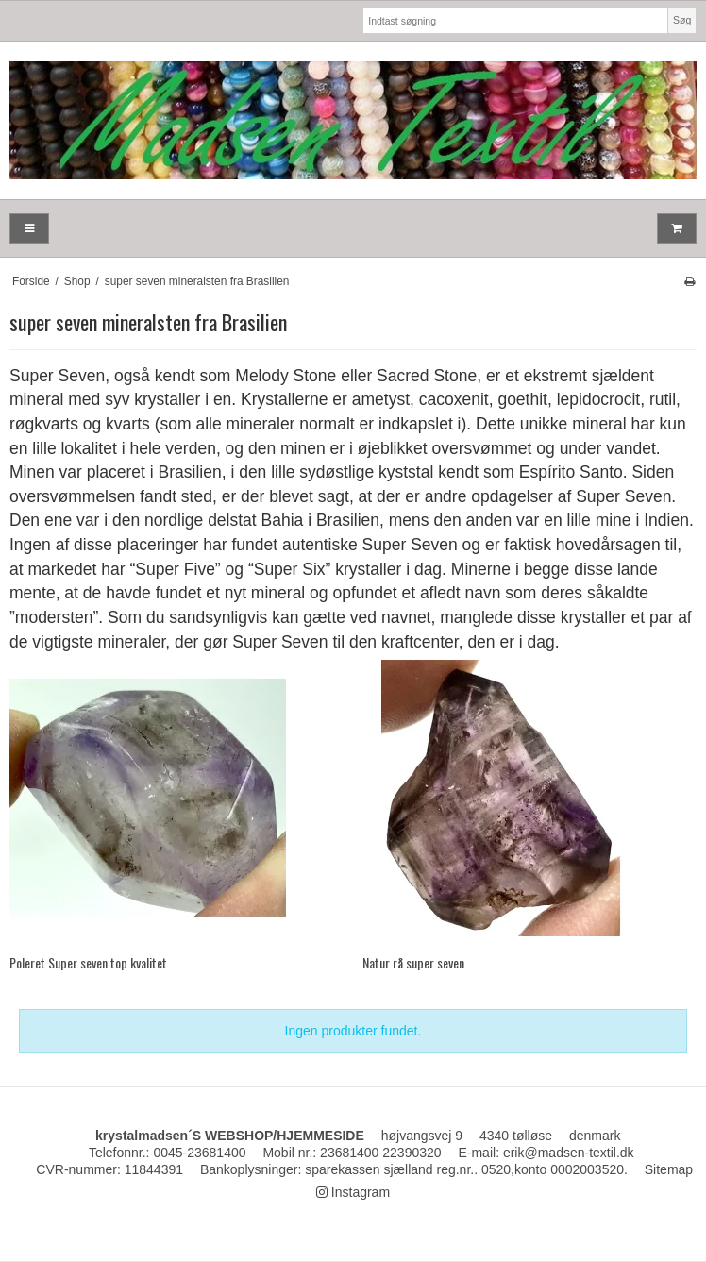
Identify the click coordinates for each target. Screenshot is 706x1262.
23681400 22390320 (380, 1152)
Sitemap (669, 1169)
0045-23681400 (199, 1152)
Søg (682, 19)
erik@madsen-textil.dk (568, 1152)
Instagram (353, 1192)
